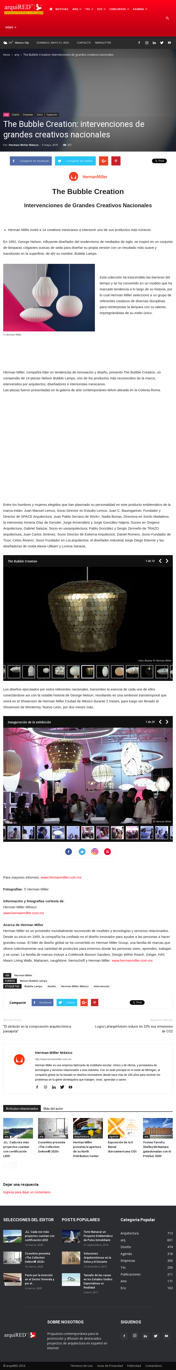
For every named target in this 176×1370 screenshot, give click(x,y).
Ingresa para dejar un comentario (26, 1192)
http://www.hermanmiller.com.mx (53, 1059)
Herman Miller (23, 975)
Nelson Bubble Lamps (33, 980)
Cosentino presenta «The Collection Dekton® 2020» (51, 1147)
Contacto (84, 42)
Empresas (28, 114)
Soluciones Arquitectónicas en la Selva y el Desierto (97, 1257)
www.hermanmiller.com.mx (61, 877)
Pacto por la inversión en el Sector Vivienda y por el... (39, 1279)
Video (10, 27)
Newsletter (103, 42)
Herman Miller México (23, 145)
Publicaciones (131, 1274)
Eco (101, 9)
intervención (102, 986)
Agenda (140, 9)
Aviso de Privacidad (110, 1366)
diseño (51, 986)
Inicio (6, 55)
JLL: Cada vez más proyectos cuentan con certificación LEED (40, 1236)
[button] (167, 18)
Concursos (119, 9)
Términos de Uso (81, 1366)
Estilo (40, 114)
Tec (89, 9)
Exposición (52, 114)
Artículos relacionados (22, 1108)
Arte (124, 1281)
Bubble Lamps (33, 986)
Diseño (15, 114)
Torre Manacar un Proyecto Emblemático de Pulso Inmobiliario (98, 1236)
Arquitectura (81, 1136)
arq (77, 9)
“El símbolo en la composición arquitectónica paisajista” (37, 1028)
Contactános (153, 1366)
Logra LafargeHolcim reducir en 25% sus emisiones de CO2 (134, 1028)
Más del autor (53, 1108)
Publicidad (134, 1366)
